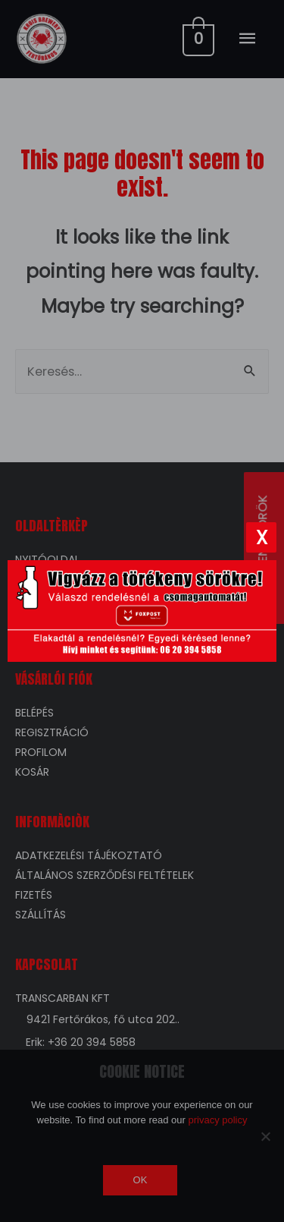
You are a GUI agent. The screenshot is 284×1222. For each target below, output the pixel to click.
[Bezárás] (261, 537)
